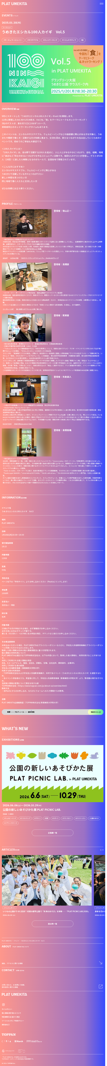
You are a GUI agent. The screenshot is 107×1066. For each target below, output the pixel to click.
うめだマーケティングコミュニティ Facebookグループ (40, 258)
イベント (16, 941)
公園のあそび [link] (95, 818)
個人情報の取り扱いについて (11, 1013)
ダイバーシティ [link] (81, 818)
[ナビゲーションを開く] (101, 3)
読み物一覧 (52, 923)
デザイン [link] (38, 818)
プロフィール (19, 712)
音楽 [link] (46, 818)
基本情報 (31, 712)
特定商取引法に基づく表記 (11, 1017)
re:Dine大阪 (14, 258)
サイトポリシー (7, 1009)
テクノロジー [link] (67, 818)
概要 (8, 712)
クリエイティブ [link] (25, 818)
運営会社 (6, 1025)
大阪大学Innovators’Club (23, 424)
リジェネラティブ (69, 40)
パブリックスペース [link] (11, 823)
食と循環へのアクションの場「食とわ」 (29, 309)
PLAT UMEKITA (6, 941)
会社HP (5, 258)
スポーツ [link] (55, 818)
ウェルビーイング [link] (10, 818)
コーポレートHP (8, 309)
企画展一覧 (52, 832)
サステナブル (33, 40)
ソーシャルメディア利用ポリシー (13, 1021)
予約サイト (96, 712)
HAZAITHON (7, 424)
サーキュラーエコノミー (14, 40)
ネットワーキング (50, 40)
